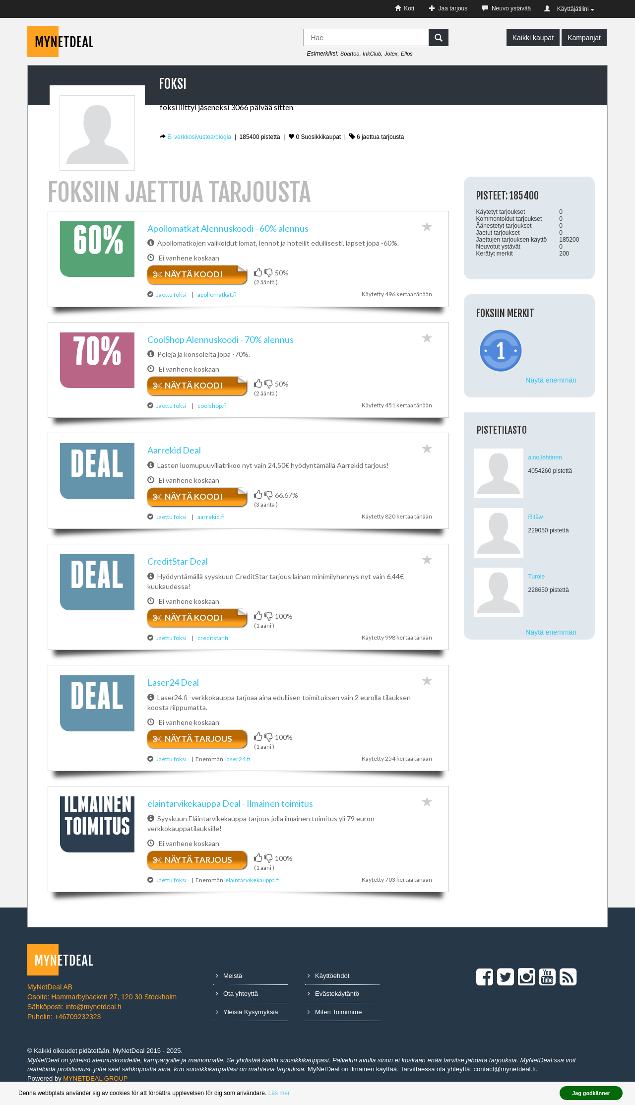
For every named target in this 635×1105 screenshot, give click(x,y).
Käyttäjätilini (569, 8)
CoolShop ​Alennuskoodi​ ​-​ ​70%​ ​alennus (220, 342)
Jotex (390, 54)
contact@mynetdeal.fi (504, 1078)
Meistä (229, 984)
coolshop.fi (212, 408)
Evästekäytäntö (333, 1003)
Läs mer (279, 1093)
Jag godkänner (591, 1093)
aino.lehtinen (545, 457)
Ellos (407, 54)
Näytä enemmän (550, 380)
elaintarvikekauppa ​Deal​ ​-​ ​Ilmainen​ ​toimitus (230, 812)
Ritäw (535, 517)
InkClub (372, 54)
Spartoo (350, 54)
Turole (536, 576)
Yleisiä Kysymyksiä (247, 1021)
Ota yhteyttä (237, 1003)
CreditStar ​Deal (177, 570)
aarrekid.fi (211, 522)
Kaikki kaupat (533, 38)
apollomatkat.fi (217, 294)
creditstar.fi (212, 646)
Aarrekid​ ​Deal (174, 456)
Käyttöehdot (328, 984)
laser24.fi (238, 768)
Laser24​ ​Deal (173, 691)
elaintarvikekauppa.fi (252, 889)
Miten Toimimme (335, 1021)
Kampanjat (584, 38)
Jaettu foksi (171, 294)
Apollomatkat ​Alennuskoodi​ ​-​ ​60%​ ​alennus (228, 228)
